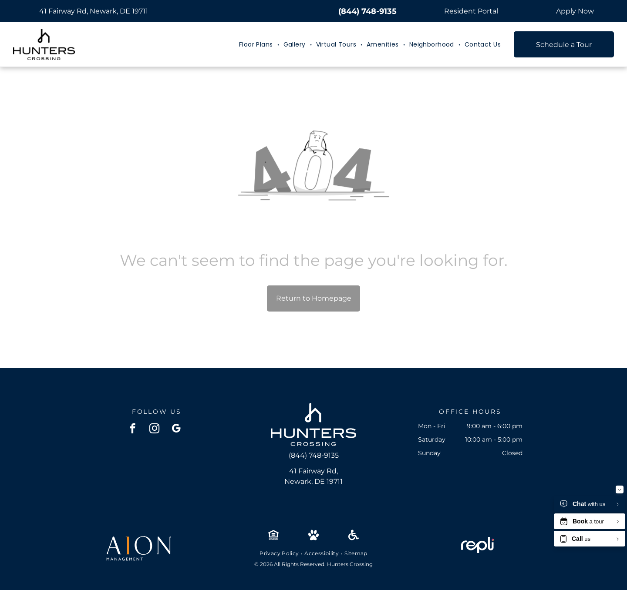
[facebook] (132, 429)
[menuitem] (257, 44)
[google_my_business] (176, 429)
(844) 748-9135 (367, 11)
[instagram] (154, 429)
